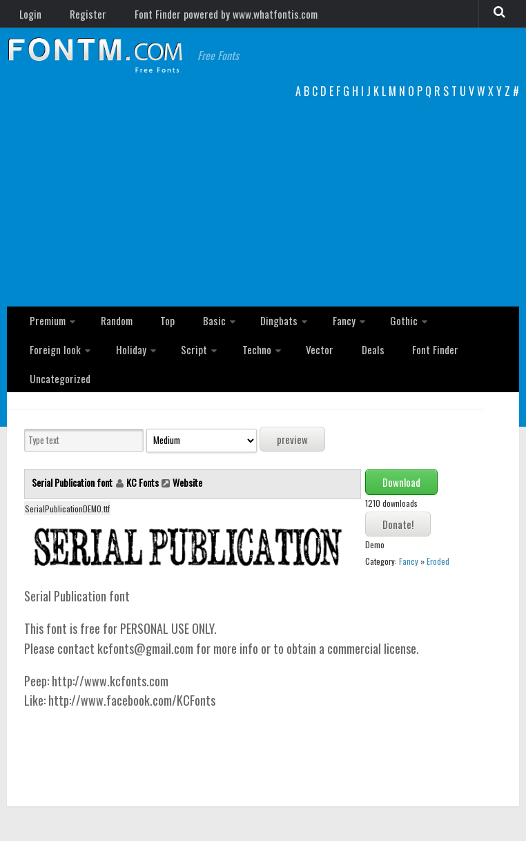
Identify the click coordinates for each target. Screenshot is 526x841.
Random (112, 330)
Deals (259, 366)
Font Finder (314, 366)
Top (155, 330)
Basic (193, 330)
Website (187, 475)
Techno (157, 366)
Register (76, 17)
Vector (214, 366)
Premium (46, 330)
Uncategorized (387, 366)
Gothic (367, 330)
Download (401, 475)
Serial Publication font (73, 475)
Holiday (42, 366)
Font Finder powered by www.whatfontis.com (208, 17)
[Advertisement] (263, 210)
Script (100, 366)
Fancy (312, 330)
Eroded (438, 554)
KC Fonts (142, 475)
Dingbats (253, 330)
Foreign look (435, 330)
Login (28, 17)
